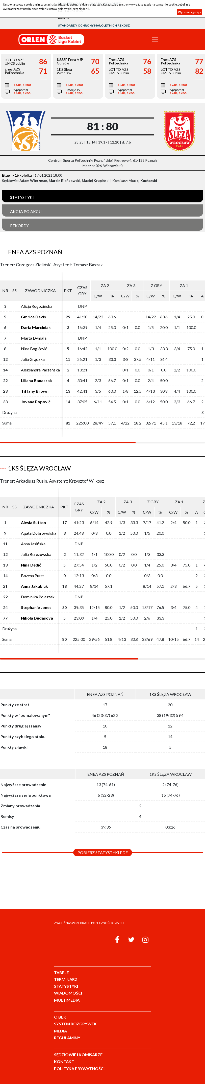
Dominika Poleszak (38, 596)
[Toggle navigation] (155, 40)
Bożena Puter (32, 575)
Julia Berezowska (36, 554)
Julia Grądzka (33, 359)
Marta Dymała (33, 338)
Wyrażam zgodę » (189, 12)
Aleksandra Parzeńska (40, 369)
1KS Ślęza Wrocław (39, 468)
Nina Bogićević (34, 348)
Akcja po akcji (26, 211)
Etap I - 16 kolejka (17, 175)
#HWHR (64, 18)
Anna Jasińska (33, 543)
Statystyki (22, 197)
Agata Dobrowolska (38, 533)
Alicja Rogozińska (36, 306)
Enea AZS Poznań (35, 251)
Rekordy (19, 225)
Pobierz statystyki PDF (103, 852)
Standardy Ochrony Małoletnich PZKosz (94, 25)
